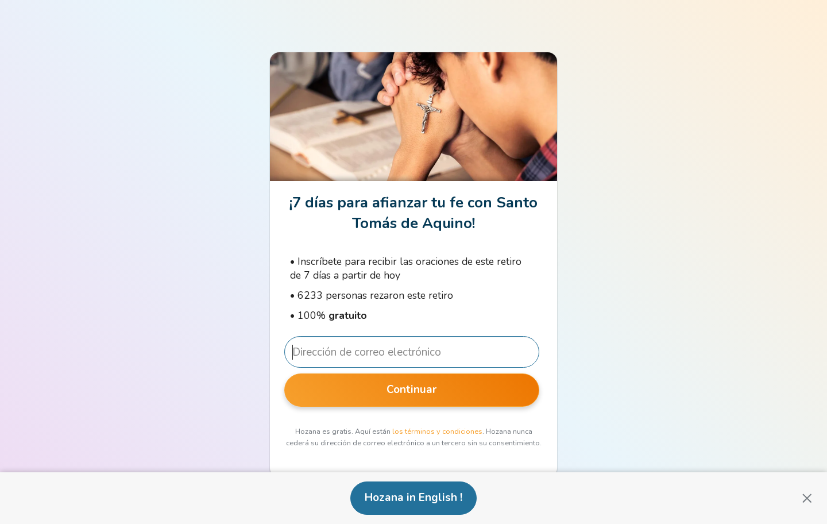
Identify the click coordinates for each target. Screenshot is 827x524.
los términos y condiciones (437, 431)
